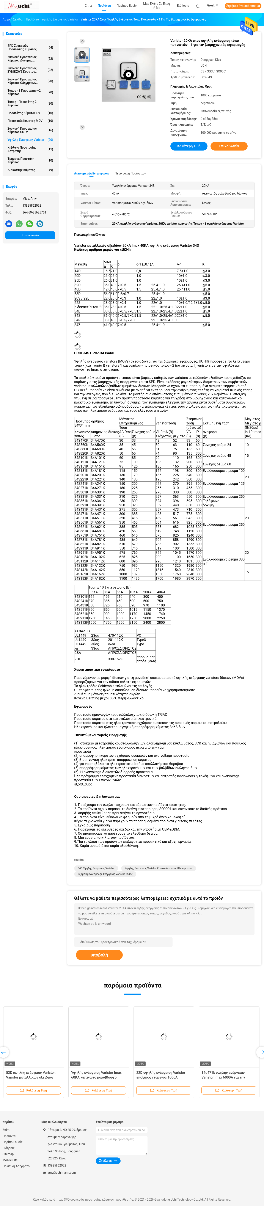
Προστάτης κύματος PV (30, 113)
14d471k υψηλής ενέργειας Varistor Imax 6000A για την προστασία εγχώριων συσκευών (226, 1077)
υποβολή (99, 955)
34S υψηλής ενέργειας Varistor (96, 868)
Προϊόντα (9, 1136)
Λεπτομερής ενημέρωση (91, 173)
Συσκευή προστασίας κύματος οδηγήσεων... (30, 81)
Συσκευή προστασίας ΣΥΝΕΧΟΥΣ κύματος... (30, 69)
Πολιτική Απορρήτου (17, 1166)
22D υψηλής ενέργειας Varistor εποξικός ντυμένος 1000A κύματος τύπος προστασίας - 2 (160, 1077)
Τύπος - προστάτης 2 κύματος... (30, 103)
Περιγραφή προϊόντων (130, 173)
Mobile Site (10, 1160)
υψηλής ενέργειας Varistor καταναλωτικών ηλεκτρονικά (158, 868)
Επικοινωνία (30, 235)
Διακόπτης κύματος (30, 170)
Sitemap (8, 1154)
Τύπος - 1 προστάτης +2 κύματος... (30, 92)
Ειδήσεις (9, 1148)
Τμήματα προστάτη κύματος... (30, 160)
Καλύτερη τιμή (189, 146)
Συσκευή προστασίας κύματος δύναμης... (30, 58)
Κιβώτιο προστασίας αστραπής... (30, 149)
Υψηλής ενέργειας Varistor (30, 140)
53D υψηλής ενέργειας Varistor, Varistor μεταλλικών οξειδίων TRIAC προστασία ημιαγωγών (30, 1077)
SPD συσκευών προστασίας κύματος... (30, 47)
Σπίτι (6, 1130)
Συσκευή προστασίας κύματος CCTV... (30, 130)
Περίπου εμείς (13, 1142)
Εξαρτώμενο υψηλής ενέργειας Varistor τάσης (105, 874)
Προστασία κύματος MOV (30, 121)
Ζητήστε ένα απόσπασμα (243, 6)
